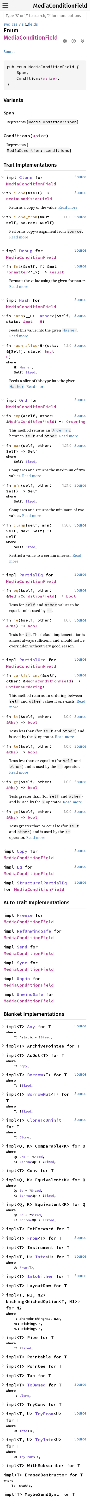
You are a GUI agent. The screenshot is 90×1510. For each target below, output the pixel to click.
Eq (19, 867)
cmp (17, 415)
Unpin (23, 978)
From (32, 1238)
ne (15, 620)
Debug (25, 251)
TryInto (44, 1439)
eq (15, 590)
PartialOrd (32, 660)
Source (10, 51)
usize (49, 78)
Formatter (17, 272)
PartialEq (31, 575)
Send (22, 947)
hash (18, 315)
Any (31, 1026)
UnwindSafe (30, 994)
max (17, 445)
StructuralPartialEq (42, 883)
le (15, 746)
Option (13, 686)
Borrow (35, 1075)
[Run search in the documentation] (45, 16)
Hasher (44, 315)
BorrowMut (39, 1094)
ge (15, 811)
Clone (25, 177)
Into (40, 1257)
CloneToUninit (44, 1120)
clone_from (25, 216)
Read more (67, 207)
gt (15, 781)
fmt (17, 266)
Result (56, 272)
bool (71, 596)
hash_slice (25, 345)
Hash (24, 300)
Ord (23, 400)
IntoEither (40, 1276)
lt (15, 716)
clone (19, 192)
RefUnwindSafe (34, 931)
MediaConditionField (60, 5)
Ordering (75, 421)
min (17, 485)
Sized (30, 372)
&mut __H (32, 321)
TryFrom (44, 1413)
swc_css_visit (15, 24)
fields (33, 24)
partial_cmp (26, 675)
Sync (22, 962)
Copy (22, 851)
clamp (19, 525)
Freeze (25, 915)
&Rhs (11, 625)
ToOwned (36, 1385)
